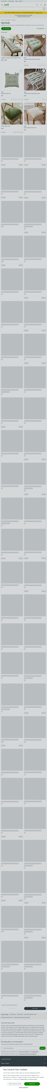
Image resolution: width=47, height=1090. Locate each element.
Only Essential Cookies (15, 1084)
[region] (23, 1078)
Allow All (32, 1084)
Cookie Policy (23, 1079)
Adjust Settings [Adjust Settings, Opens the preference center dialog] (23, 1087)
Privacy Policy (33, 1079)
